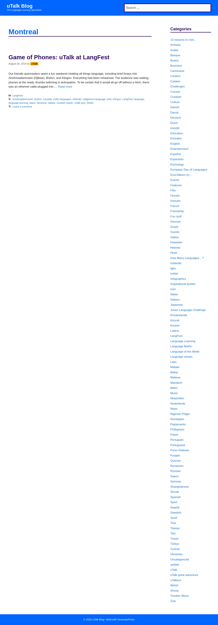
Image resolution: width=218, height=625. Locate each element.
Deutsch (175, 117)
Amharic (175, 45)
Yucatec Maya (179, 595)
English (175, 143)
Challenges (177, 86)
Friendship (177, 211)
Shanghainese (179, 486)
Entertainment (179, 148)
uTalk (173, 569)
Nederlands (177, 403)
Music (174, 393)
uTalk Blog (20, 6)
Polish (174, 434)
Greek (174, 226)
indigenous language (94, 99)
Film (173, 190)
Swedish (175, 512)
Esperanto (177, 159)
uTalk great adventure (184, 575)
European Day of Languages (188, 169)
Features (176, 185)
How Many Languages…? (187, 258)
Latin (173, 362)
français (175, 200)
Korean (175, 325)
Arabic (174, 50)
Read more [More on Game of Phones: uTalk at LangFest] (65, 86)
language (139, 99)
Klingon (117, 99)
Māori (174, 388)
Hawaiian (176, 242)
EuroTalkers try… (181, 175)
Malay (174, 372)
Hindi (173, 252)
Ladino (174, 330)
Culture (175, 102)
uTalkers (175, 580)
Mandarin (176, 382)
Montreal (41, 103)
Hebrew (175, 247)
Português (177, 439)
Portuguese (177, 445)
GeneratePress (126, 619)
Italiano (175, 299)
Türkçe (174, 543)
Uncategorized (179, 559)
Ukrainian (176, 554)
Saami (174, 476)
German (175, 221)
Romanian (177, 466)
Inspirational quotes (182, 284)
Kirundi (174, 320)
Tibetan (175, 528)
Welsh (90, 103)
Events (174, 180)
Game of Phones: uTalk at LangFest (59, 57)
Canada (47, 99)
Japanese (176, 304)
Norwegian (177, 419)
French (174, 206)
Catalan (175, 81)
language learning (18, 103)
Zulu (173, 601)
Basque (175, 55)
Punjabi (175, 455)
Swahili (175, 507)
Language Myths (181, 346)
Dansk (174, 112)
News (174, 408)
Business (176, 65)
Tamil (173, 518)
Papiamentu (178, 424)
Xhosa (174, 590)
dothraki (77, 99)
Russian (175, 471)
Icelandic (176, 263)
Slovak (174, 491)
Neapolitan (177, 398)
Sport (173, 502)
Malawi (174, 367)
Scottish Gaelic (65, 103)
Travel (174, 538)
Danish (174, 107)
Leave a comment (22, 106)
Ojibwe (51, 103)
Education (176, 133)
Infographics (178, 278)
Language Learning (182, 341)
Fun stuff (176, 216)
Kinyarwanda (178, 315)
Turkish (175, 549)
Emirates (176, 138)
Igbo (173, 268)
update (174, 564)
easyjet (175, 128)
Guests (175, 232)
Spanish (175, 497)
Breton (38, 99)
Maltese (175, 377)
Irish (109, 99)
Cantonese (177, 71)
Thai (173, 523)
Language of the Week (184, 351)
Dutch (174, 123)
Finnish (175, 195)
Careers (175, 76)
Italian (174, 294)
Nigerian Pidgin (180, 414)
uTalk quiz (79, 103)
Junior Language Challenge (188, 310)
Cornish (175, 91)
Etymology (177, 164)
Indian (174, 273)
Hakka (174, 237)
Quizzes (175, 460)
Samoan (175, 481)
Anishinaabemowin (22, 99)
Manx (32, 103)
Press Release (179, 450)
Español (175, 154)
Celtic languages (62, 99)
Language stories (181, 356)
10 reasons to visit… (183, 39)
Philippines (177, 429)
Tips (173, 533)
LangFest (17, 95)
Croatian (175, 96)
